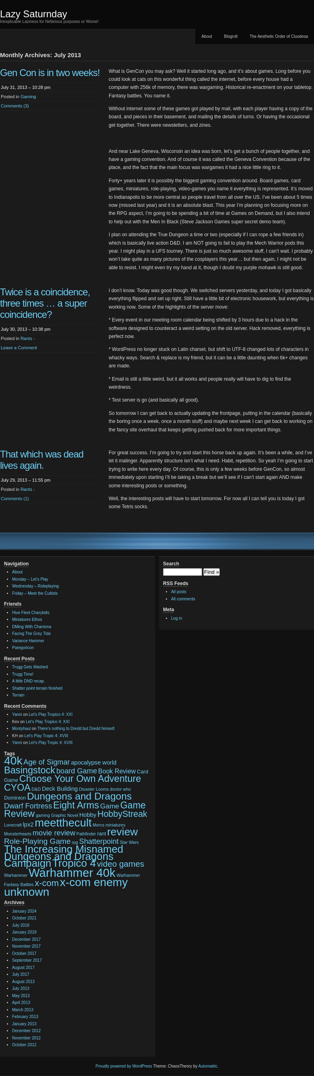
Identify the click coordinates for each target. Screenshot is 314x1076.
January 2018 (24, 932)
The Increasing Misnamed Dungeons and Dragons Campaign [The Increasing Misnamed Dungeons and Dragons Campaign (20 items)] (63, 856)
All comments (183, 599)
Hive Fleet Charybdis (31, 612)
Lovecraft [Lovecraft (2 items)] (13, 824)
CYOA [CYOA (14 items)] (17, 787)
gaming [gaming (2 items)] (43, 815)
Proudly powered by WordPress (123, 1066)
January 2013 (24, 1024)
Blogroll (231, 36)
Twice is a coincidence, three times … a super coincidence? (45, 303)
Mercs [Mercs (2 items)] (98, 824)
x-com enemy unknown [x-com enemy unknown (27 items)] (66, 887)
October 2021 (24, 918)
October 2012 (24, 1045)
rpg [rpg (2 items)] (75, 842)
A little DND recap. (28, 681)
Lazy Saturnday (33, 13)
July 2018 (20, 925)
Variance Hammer (28, 641)
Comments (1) (15, 498)
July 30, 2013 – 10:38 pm (26, 329)
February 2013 (25, 1016)
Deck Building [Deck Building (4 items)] (60, 788)
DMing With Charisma (31, 627)
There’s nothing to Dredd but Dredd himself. (76, 728)
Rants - (28, 338)
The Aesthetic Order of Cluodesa (279, 36)
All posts (178, 592)
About (206, 36)
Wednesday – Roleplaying (35, 586)
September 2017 (27, 960)
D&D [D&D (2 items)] (36, 789)
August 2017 (23, 967)
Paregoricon (23, 647)
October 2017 (24, 953)
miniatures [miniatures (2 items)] (115, 824)
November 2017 (26, 946)
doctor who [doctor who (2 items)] (120, 789)
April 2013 (21, 1002)
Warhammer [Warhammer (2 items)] (15, 875)
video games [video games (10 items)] (120, 863)
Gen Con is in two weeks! (50, 72)
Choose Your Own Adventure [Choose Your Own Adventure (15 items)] (80, 778)
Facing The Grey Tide (31, 633)
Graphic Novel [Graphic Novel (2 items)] (64, 815)
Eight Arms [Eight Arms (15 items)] (76, 805)
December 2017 (26, 939)
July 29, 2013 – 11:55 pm (26, 480)
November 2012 (26, 1038)
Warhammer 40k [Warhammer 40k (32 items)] (72, 872)
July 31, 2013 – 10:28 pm (26, 87)
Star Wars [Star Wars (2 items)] (129, 842)
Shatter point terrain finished (37, 688)
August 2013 (23, 981)
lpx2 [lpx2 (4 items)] (28, 824)
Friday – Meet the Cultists (35, 593)
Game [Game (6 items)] (109, 806)
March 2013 (22, 1010)
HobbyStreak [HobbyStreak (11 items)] (122, 814)
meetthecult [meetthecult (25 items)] (63, 822)
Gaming (28, 96)
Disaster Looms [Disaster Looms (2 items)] (94, 789)
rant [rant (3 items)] (101, 834)
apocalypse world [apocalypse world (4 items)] (93, 762)
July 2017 (20, 974)
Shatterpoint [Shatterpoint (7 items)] (99, 841)
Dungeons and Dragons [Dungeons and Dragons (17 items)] (79, 796)
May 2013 (21, 996)
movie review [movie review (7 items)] (54, 833)
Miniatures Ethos (27, 619)
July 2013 (20, 988)
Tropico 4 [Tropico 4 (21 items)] (74, 863)
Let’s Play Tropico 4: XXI (51, 714)
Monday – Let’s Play (30, 579)
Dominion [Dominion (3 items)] (15, 798)
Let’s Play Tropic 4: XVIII (46, 736)
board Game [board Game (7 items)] (76, 771)
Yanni (17, 714)
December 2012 (26, 1031)
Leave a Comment (19, 347)
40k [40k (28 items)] (13, 760)
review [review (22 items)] (122, 832)
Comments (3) (15, 105)
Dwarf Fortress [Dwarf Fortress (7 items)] (28, 806)
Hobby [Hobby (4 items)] (87, 815)
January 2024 (24, 911)
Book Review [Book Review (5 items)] (117, 771)
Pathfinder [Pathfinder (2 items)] (86, 833)
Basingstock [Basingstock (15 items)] (29, 770)
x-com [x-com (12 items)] (47, 883)
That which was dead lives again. (41, 460)
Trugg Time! (22, 674)
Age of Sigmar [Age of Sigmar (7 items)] (46, 762)
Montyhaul (21, 728)
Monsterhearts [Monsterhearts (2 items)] (17, 833)
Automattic (207, 1066)
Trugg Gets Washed (30, 667)
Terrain (18, 695)
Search (171, 564)
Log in (176, 618)
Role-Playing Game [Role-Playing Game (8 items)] (37, 841)
